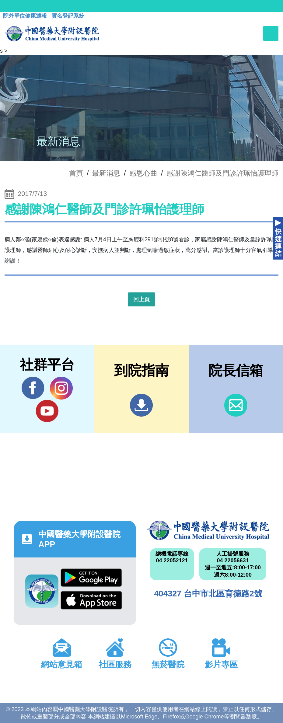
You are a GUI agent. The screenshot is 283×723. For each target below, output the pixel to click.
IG (61, 388)
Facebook (33, 388)
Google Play (91, 577)
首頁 (76, 173)
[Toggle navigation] (270, 33)
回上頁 (141, 299)
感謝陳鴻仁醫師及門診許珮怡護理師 (222, 173)
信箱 (235, 405)
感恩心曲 (143, 173)
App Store (91, 600)
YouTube (47, 411)
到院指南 (141, 405)
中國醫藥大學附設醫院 (208, 530)
